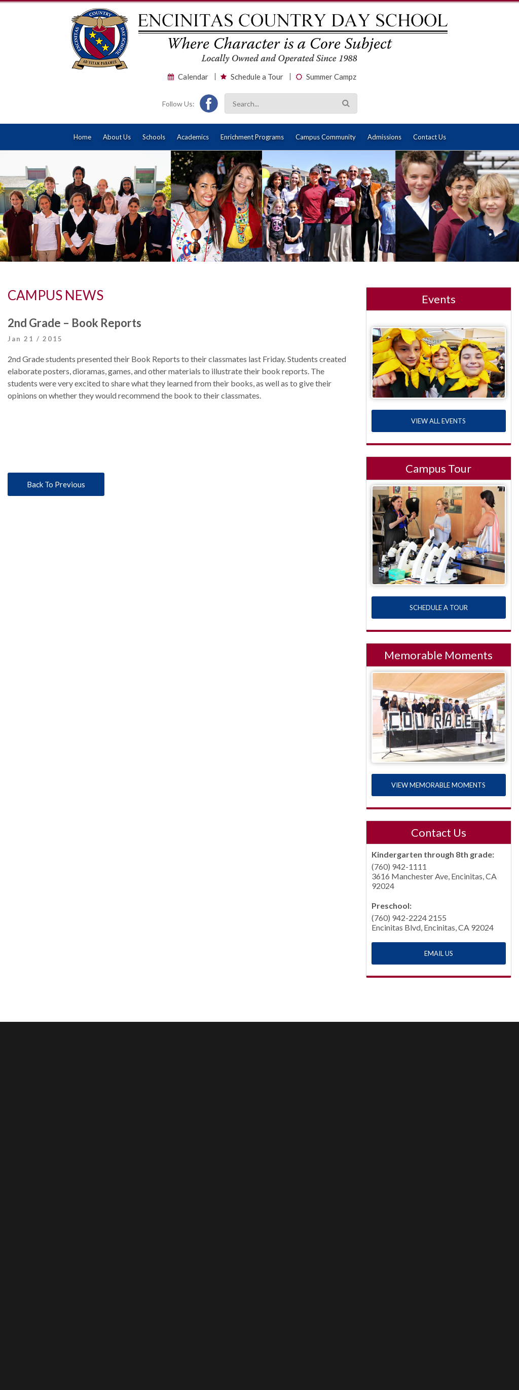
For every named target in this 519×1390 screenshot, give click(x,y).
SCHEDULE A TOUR (439, 607)
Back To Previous (56, 484)
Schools (153, 137)
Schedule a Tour (257, 77)
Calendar (193, 77)
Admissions (384, 137)
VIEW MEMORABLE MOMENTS (438, 785)
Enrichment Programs (252, 137)
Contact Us (429, 137)
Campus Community (325, 137)
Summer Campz (331, 77)
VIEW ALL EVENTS (438, 421)
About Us (117, 137)
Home (82, 137)
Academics (193, 137)
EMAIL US (438, 953)
